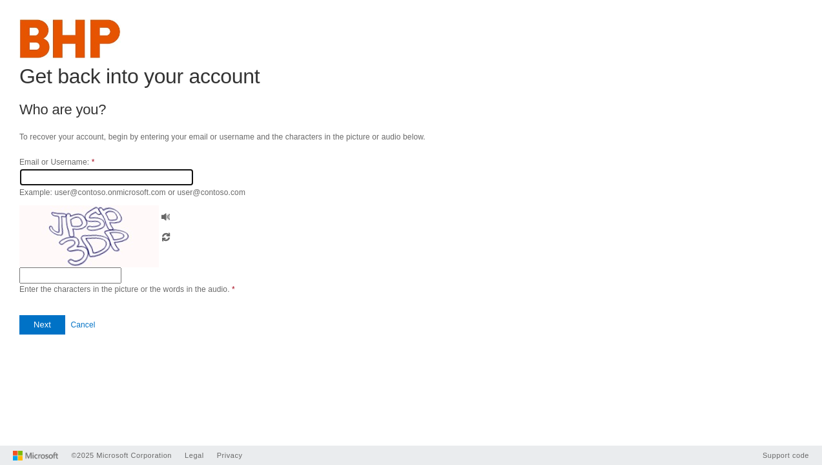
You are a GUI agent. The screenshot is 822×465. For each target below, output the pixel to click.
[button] (166, 215)
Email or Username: (56, 162)
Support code (786, 455)
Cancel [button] (82, 324)
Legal (194, 455)
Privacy (230, 455)
